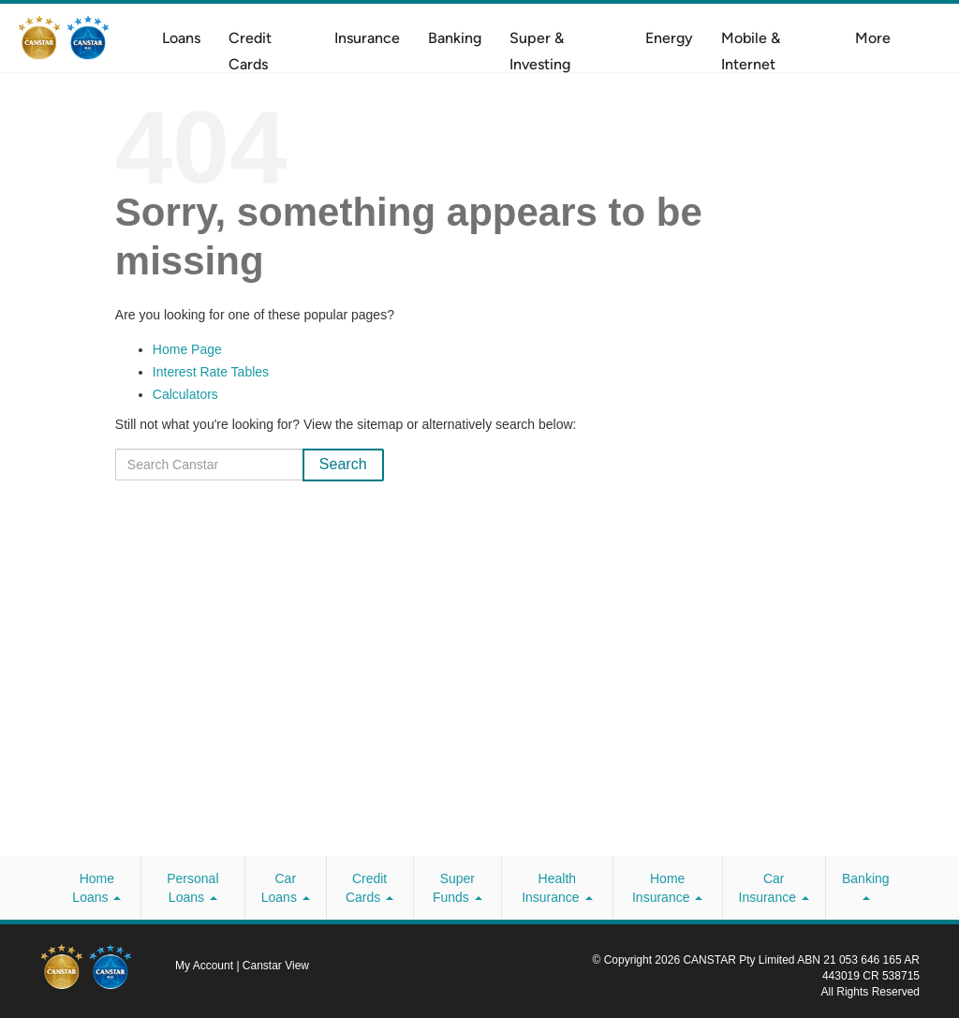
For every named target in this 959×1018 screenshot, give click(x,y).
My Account (205, 965)
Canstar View (276, 965)
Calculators (185, 394)
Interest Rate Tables (211, 371)
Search (343, 464)
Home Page (187, 349)
